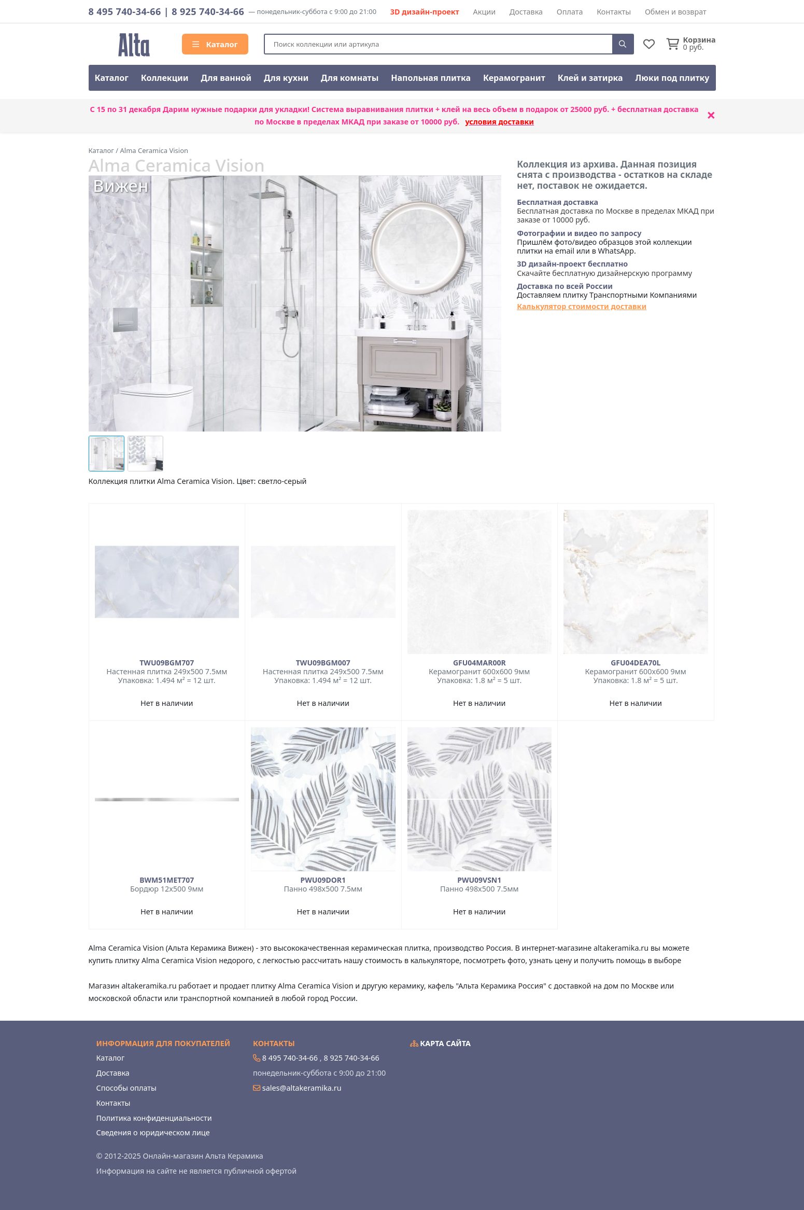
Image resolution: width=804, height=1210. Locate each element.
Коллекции (165, 78)
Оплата (570, 12)
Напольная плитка (431, 78)
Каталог (215, 44)
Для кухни (286, 78)
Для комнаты (349, 78)
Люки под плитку (673, 78)
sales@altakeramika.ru (302, 1088)
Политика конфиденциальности (154, 1118)
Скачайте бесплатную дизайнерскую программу (604, 268)
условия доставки (499, 122)
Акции (484, 12)
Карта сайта (440, 1043)
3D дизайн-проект (424, 12)
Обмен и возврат (676, 12)
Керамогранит (514, 78)
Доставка (526, 12)
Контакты (614, 12)
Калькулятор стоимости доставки (581, 306)
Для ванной (226, 78)
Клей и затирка (590, 78)
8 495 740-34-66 (125, 11)
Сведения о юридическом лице (153, 1132)
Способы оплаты (126, 1088)
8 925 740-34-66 (208, 11)
